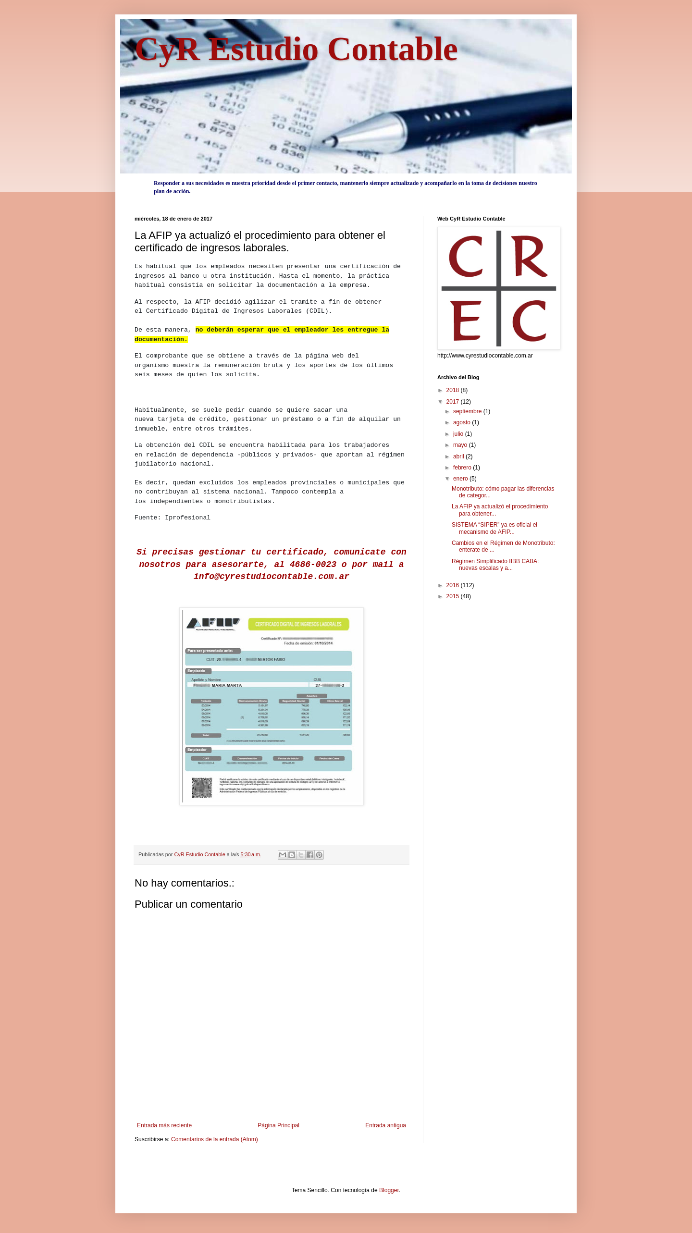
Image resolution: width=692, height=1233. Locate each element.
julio (459, 434)
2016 (453, 585)
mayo (461, 445)
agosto (462, 422)
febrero (463, 467)
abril (459, 456)
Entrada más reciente (164, 1125)
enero (461, 478)
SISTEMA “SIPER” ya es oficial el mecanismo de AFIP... (494, 528)
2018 (453, 390)
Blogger (389, 1190)
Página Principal (278, 1125)
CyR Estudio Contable (296, 48)
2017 (453, 401)
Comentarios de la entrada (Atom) (214, 1139)
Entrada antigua (385, 1125)
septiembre (468, 411)
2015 (453, 596)
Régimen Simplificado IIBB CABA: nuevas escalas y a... (495, 564)
